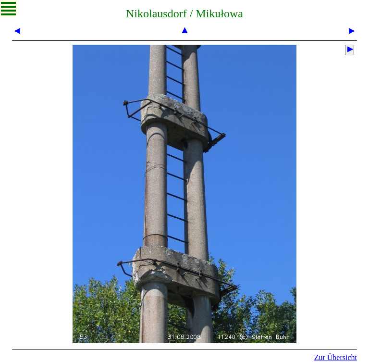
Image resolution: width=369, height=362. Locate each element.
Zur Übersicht (335, 357)
